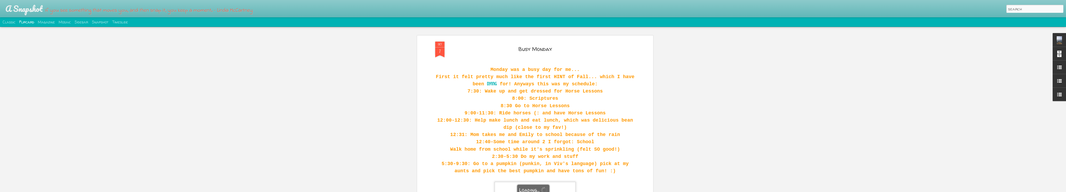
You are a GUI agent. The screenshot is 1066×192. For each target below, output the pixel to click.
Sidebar (81, 22)
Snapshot (100, 22)
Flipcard (26, 22)
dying (492, 83)
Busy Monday (535, 49)
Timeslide (120, 22)
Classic (9, 22)
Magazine (46, 22)
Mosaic (65, 22)
